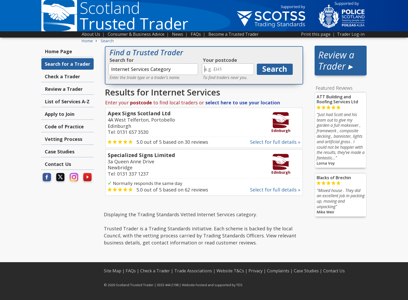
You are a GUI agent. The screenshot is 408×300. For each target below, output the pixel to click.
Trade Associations (193, 271)
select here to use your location (242, 102)
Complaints (278, 271)
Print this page (315, 34)
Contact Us (58, 164)
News (177, 34)
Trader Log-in (351, 34)
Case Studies (59, 151)
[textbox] (153, 69)
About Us (91, 34)
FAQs (196, 34)
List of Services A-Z (67, 101)
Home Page (58, 51)
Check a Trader (62, 76)
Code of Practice (64, 126)
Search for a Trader (67, 64)
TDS (239, 285)
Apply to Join (59, 114)
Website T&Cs (230, 271)
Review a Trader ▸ (336, 61)
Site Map (112, 271)
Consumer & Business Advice (136, 34)
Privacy (255, 271)
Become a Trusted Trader (233, 34)
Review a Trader (64, 89)
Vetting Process (63, 139)
